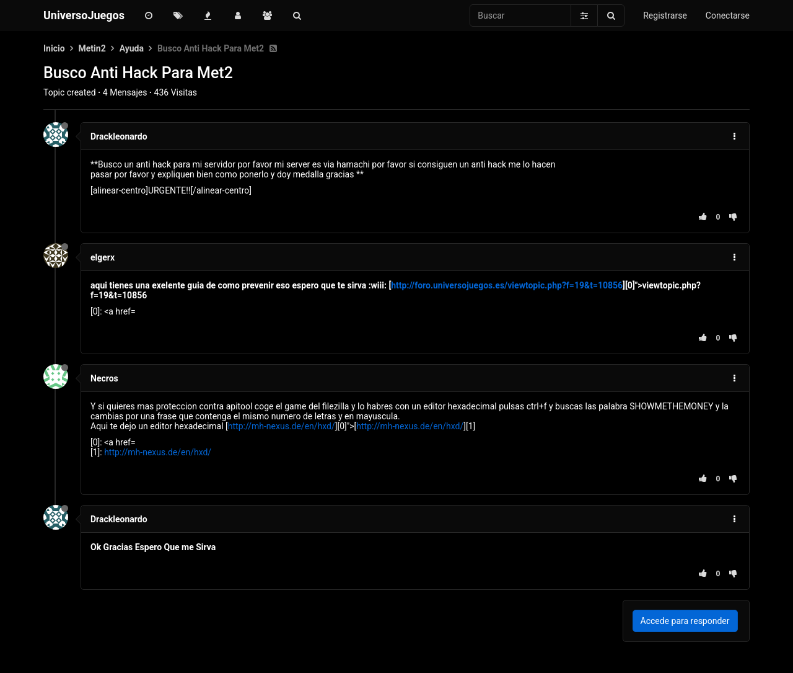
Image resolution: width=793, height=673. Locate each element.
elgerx (102, 257)
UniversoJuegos (84, 15)
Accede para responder (685, 621)
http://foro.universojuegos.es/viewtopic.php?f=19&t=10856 (507, 285)
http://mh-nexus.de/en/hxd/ (281, 426)
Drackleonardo (118, 136)
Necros (104, 378)
